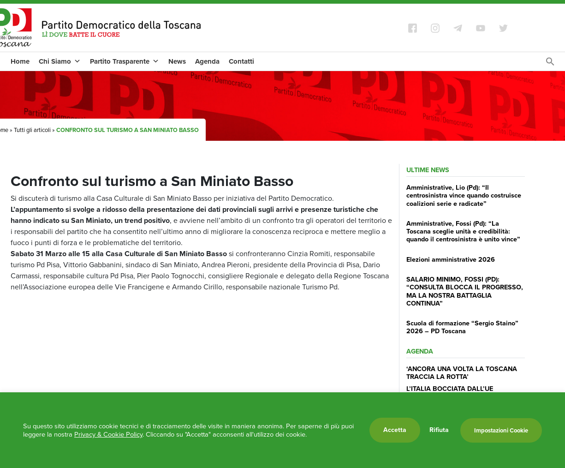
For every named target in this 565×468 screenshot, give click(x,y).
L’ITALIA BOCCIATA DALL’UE (449, 389)
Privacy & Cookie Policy (108, 434)
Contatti (241, 61)
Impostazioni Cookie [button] (501, 430)
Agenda (207, 61)
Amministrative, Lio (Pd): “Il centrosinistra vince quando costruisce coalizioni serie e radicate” (463, 195)
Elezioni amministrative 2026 (450, 259)
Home (20, 61)
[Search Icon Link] (550, 64)
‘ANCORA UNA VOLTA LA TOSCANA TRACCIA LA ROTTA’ (461, 373)
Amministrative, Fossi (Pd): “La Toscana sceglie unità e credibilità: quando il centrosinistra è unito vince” (463, 231)
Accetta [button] (394, 430)
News (177, 61)
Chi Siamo (60, 61)
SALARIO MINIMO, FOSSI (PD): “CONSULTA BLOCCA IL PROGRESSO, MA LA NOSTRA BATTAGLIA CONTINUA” (464, 291)
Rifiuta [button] (439, 430)
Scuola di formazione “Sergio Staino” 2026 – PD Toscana (462, 327)
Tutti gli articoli (32, 130)
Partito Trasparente (124, 61)
